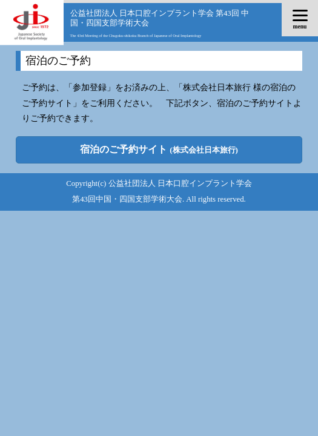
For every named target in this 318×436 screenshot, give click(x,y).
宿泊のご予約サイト (159, 149)
